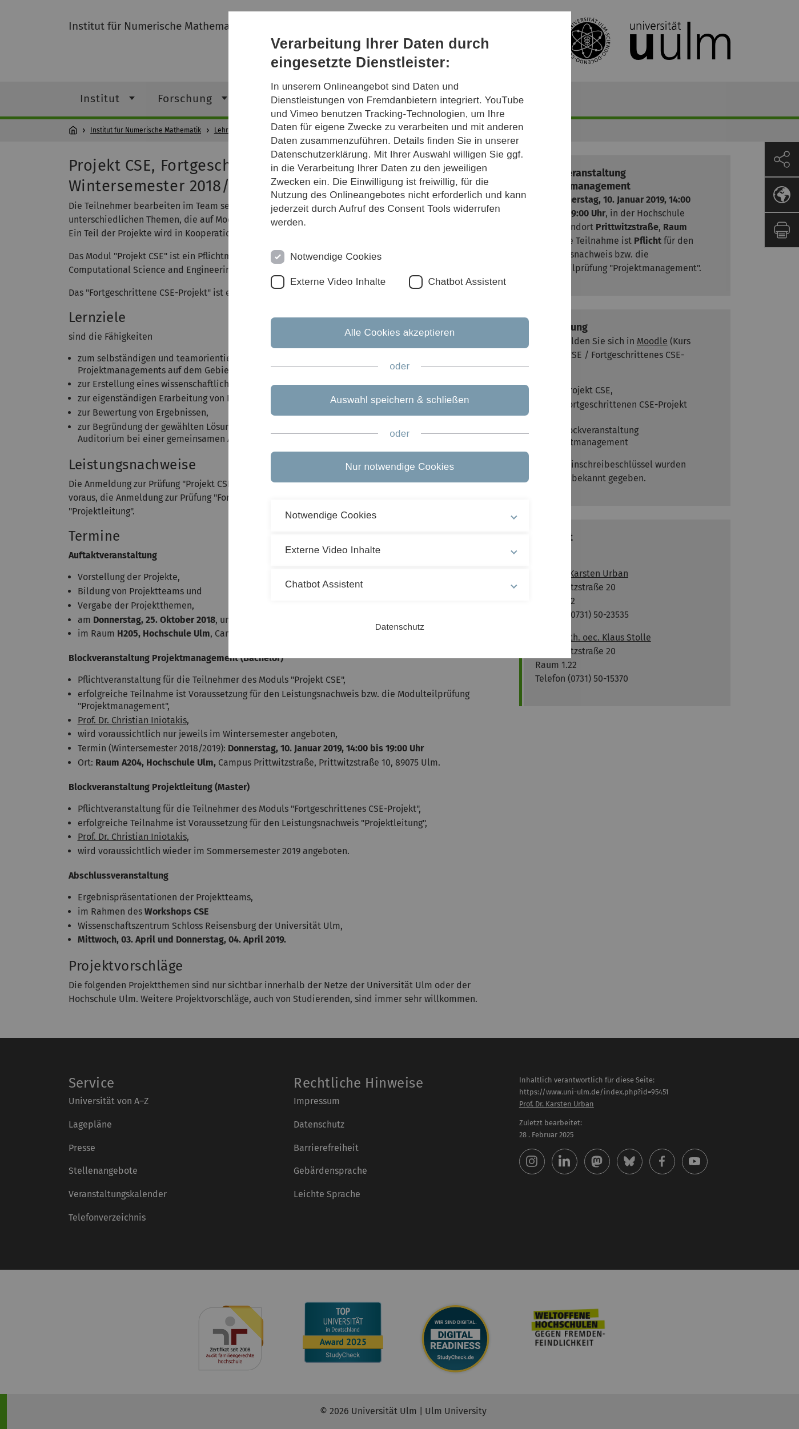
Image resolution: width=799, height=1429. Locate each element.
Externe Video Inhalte (339, 281)
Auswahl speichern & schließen (399, 400)
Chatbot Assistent (467, 281)
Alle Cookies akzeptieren (399, 332)
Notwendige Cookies (337, 256)
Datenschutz (399, 626)
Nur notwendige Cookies (399, 466)
